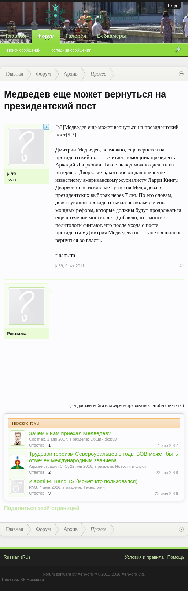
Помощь (175, 557)
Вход (172, 5)
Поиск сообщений (23, 50)
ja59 (11, 173)
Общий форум (103, 439)
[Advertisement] (119, 334)
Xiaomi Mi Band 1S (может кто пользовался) (83, 481)
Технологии (93, 487)
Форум (46, 36)
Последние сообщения (69, 50)
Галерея (76, 36)
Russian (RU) (17, 557)
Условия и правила (144, 557)
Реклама (16, 333)
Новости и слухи (130, 466)
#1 (182, 266)
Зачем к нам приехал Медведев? (70, 433)
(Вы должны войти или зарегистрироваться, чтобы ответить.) (126, 405)
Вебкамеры (111, 36)
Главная (15, 36)
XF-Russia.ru (32, 579)
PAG (33, 487)
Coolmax (37, 439)
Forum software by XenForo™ (94, 574)
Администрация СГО (48, 466)
